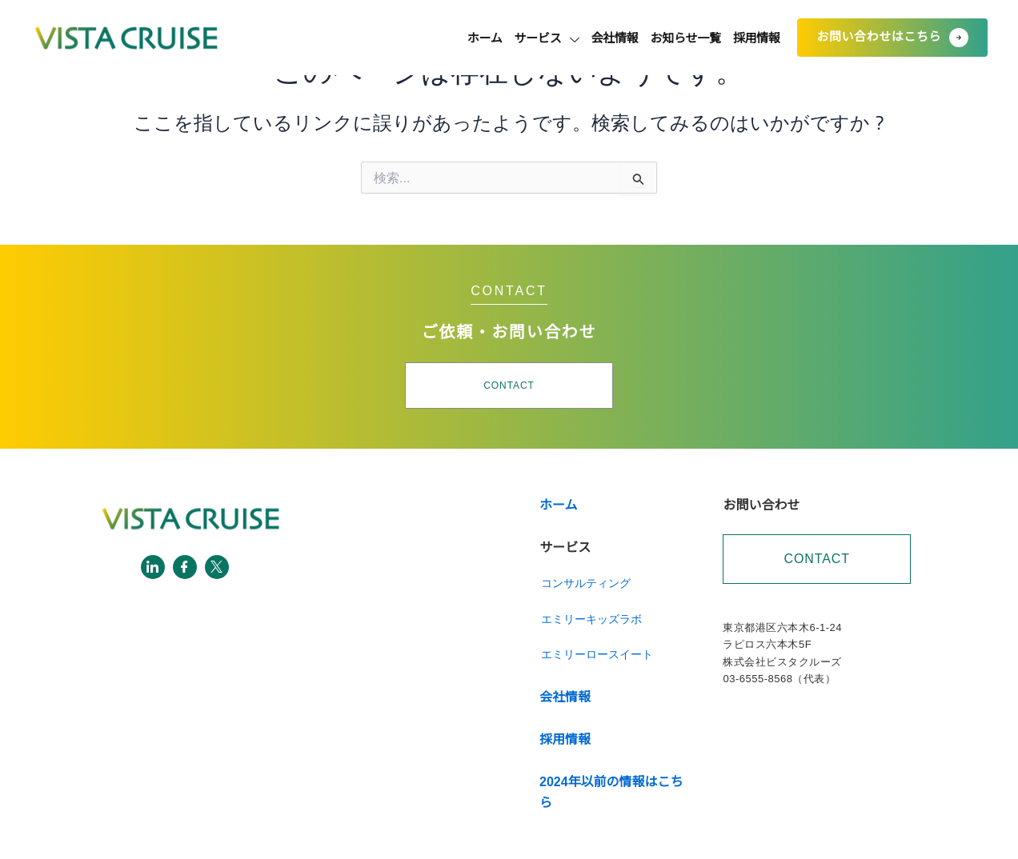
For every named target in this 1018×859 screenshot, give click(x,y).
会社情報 (573, 37)
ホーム (411, 37)
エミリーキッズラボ (591, 619)
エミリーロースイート (597, 654)
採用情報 (748, 37)
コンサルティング (586, 583)
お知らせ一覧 (661, 37)
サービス (489, 37)
